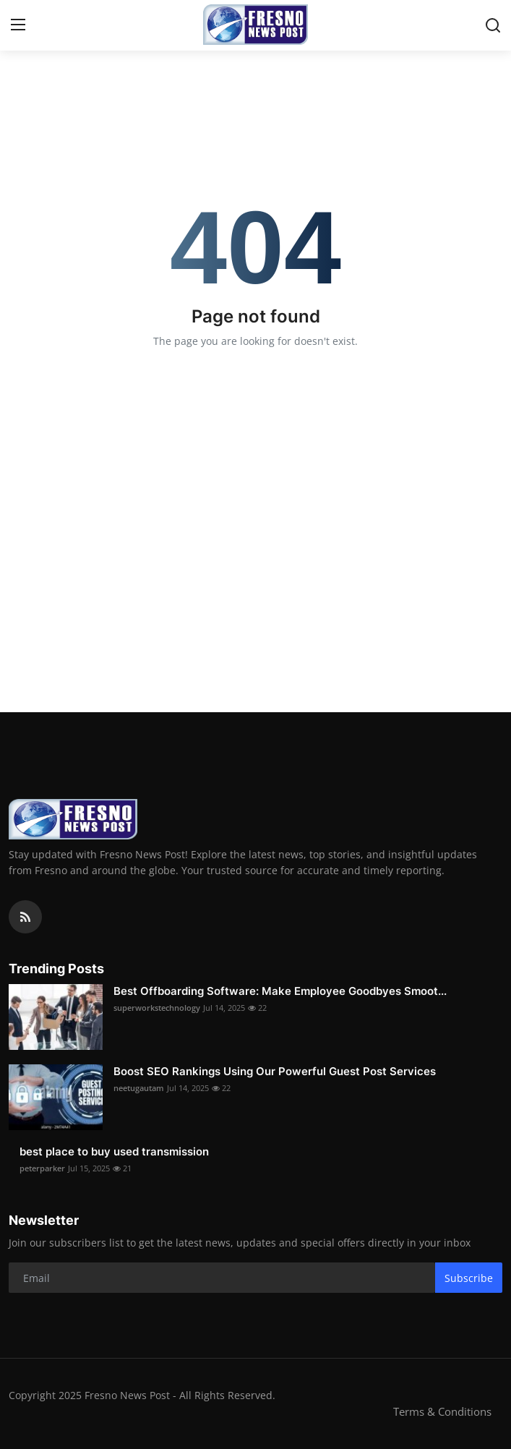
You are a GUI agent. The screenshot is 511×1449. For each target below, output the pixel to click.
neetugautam (138, 1087)
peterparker (42, 1168)
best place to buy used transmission (114, 1151)
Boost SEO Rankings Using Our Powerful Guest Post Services (274, 1071)
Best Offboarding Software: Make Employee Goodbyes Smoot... (280, 991)
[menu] (18, 25)
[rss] (25, 916)
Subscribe (469, 1278)
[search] (493, 25)
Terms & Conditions (442, 1411)
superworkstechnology (156, 1007)
